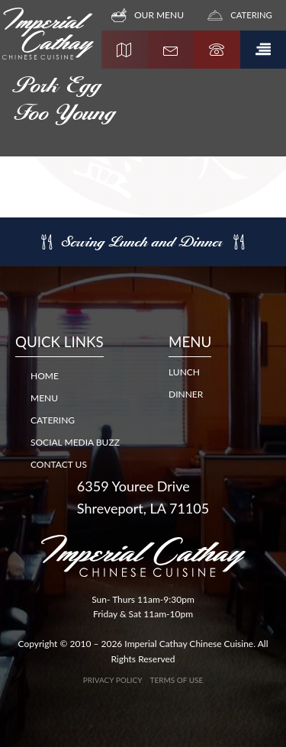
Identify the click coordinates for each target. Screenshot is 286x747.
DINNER (186, 394)
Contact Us (59, 464)
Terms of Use (177, 679)
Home (45, 376)
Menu (44, 398)
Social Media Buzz (75, 442)
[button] (263, 50)
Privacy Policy (113, 679)
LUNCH (184, 372)
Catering (53, 420)
